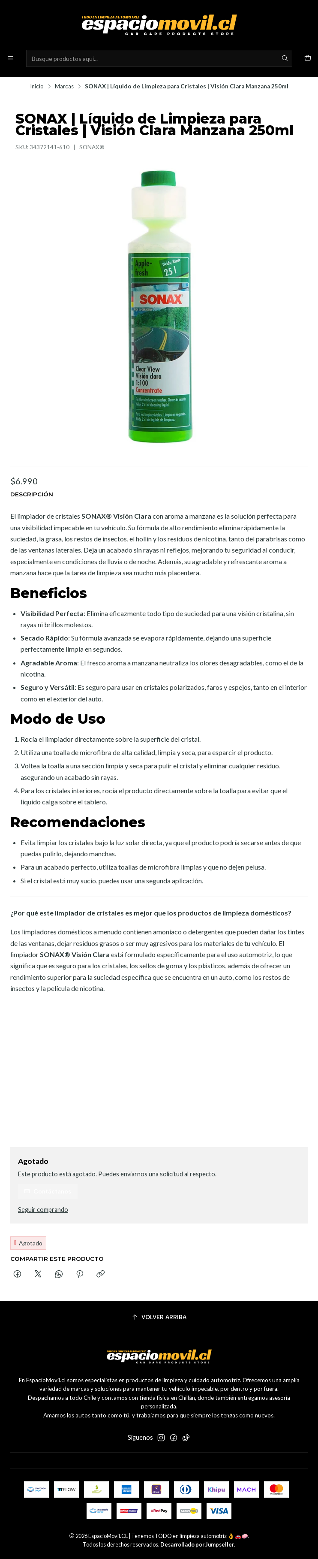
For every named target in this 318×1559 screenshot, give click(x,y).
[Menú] (10, 58)
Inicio (37, 87)
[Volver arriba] (159, 1317)
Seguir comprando (43, 1210)
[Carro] (308, 58)
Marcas (64, 87)
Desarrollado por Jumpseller (197, 1544)
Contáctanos (47, 1191)
